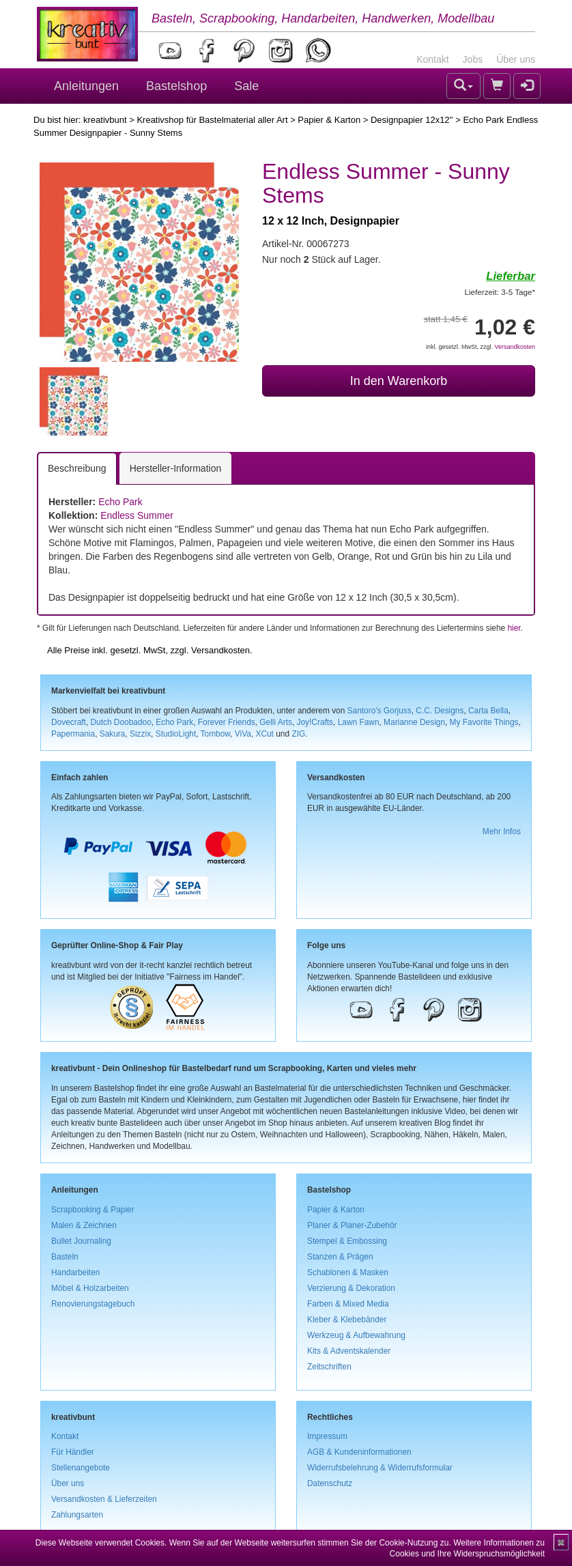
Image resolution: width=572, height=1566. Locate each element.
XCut (264, 734)
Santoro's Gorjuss (379, 710)
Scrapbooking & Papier (92, 1209)
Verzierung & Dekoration (351, 1288)
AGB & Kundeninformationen (359, 1452)
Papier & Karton (329, 120)
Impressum (327, 1436)
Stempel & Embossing (347, 1241)
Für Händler (72, 1452)
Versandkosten (514, 346)
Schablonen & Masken (347, 1272)
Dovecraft (68, 722)
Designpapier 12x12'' (412, 120)
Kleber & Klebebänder (346, 1319)
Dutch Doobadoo (121, 722)
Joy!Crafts (315, 722)
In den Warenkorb (398, 381)
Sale (246, 86)
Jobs (473, 59)
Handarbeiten (75, 1272)
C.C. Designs (439, 710)
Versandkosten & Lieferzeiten (104, 1499)
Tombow (216, 734)
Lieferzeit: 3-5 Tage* (500, 291)
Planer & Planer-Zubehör (352, 1225)
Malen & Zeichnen (84, 1225)
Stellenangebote (80, 1467)
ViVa (243, 734)
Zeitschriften (329, 1366)
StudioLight (176, 734)
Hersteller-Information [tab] (176, 468)
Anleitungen (86, 86)
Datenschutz (329, 1483)
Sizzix (140, 734)
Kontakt (432, 59)
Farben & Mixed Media (348, 1304)
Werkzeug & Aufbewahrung (356, 1335)
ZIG (298, 734)
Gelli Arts (275, 722)
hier (513, 628)
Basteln (64, 1257)
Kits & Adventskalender (348, 1351)
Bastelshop (176, 86)
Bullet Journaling (81, 1241)
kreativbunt (105, 120)
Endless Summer (136, 515)
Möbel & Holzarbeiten (90, 1288)
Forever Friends (226, 722)
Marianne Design (414, 722)
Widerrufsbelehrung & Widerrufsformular (380, 1467)
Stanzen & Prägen (340, 1257)
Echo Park (120, 501)
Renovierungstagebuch (92, 1304)
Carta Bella (488, 710)
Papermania (73, 734)
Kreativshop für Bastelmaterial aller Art (212, 120)
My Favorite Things (484, 722)
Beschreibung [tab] (77, 468)
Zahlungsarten (77, 1515)
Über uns (515, 59)
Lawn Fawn (359, 722)
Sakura (113, 734)
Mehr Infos (502, 831)
